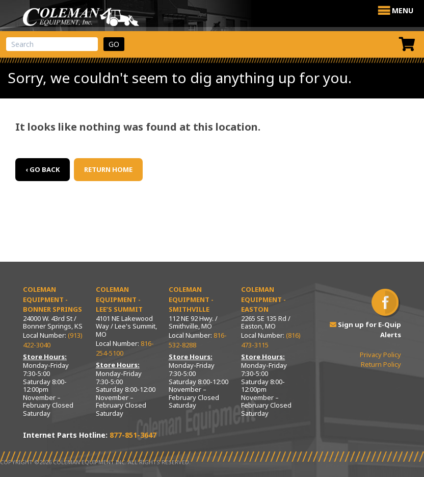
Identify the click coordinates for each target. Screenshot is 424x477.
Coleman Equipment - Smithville (191, 299)
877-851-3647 (133, 435)
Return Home (108, 169)
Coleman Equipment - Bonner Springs (52, 299)
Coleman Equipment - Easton (263, 299)
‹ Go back (42, 169)
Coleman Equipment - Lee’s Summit (119, 299)
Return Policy (381, 364)
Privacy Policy (380, 354)
